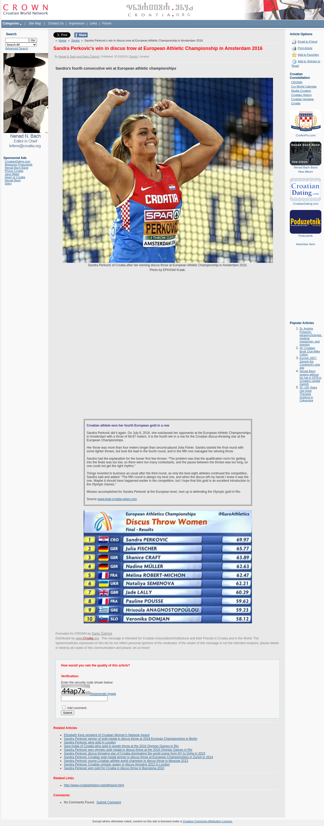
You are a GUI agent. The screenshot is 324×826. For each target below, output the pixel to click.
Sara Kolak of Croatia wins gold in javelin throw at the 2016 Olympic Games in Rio (121, 746)
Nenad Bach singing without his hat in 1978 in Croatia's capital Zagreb (310, 378)
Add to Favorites (308, 54)
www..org (87, 638)
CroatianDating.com (17, 161)
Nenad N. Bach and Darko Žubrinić (78, 56)
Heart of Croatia (15, 177)
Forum (107, 23)
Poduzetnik (305, 235)
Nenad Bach (13, 180)
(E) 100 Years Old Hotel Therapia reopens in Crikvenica (308, 394)
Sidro (8, 183)
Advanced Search (16, 48)
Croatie (295, 103)
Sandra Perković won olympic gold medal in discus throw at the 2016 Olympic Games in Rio (128, 750)
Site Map (35, 23)
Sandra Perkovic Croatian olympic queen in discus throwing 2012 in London (117, 764)
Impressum (76, 23)
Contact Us (56, 23)
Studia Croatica (301, 90)
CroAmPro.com (305, 135)
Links (93, 23)
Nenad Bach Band (16, 167)
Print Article (305, 48)
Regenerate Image (103, 694)
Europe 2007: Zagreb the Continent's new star (310, 362)
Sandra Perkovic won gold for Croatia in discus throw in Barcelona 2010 (114, 768)
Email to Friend (307, 41)
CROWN (296, 82)
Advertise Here (305, 244)
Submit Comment (109, 802)
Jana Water (12, 174)
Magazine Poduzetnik (18, 164)
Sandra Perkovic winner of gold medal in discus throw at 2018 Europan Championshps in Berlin (130, 739)
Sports (75, 40)
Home (62, 40)
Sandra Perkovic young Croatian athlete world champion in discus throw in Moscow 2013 (126, 761)
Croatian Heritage (302, 99)
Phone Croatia (14, 170)
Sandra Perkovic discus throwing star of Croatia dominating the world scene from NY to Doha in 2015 (134, 753)
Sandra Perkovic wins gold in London (90, 742)
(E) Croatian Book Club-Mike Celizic (310, 351)
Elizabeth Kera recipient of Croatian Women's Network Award (106, 735)
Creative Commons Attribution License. (208, 821)
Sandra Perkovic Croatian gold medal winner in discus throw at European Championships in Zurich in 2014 (138, 757)
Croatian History (301, 94)
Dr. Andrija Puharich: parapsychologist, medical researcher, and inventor (311, 336)
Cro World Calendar (304, 86)
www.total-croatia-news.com (117, 499)
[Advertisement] (305, 287)
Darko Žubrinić (102, 633)
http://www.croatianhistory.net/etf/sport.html (94, 785)
